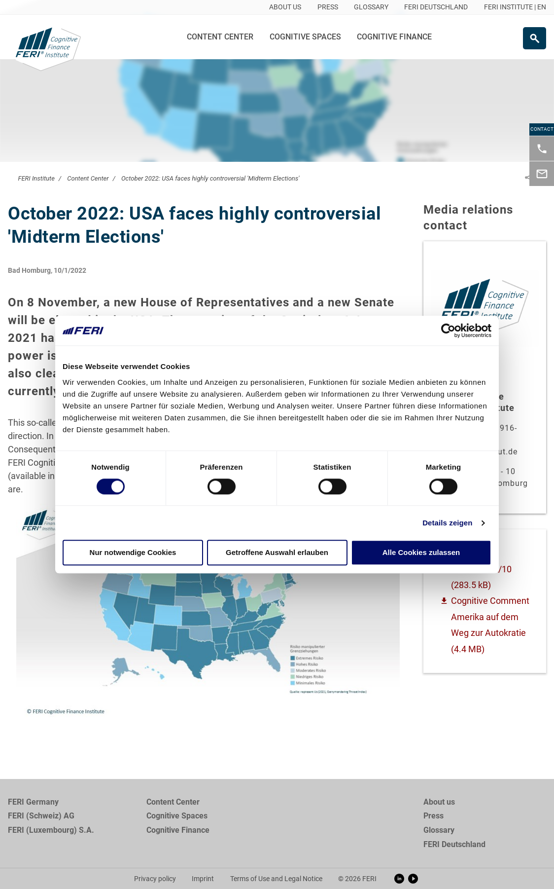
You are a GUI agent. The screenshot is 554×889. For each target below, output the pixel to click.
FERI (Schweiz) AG (41, 815)
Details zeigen (447, 523)
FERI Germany (33, 802)
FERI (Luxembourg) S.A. (51, 830)
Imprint (203, 879)
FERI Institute (36, 178)
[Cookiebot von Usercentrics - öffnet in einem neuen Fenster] (448, 330)
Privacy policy (155, 879)
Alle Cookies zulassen (421, 553)
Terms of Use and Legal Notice (276, 879)
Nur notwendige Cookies (133, 553)
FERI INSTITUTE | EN (515, 7)
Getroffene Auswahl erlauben (277, 553)
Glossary (438, 830)
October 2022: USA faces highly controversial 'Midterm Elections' (210, 178)
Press (433, 815)
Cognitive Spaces (305, 36)
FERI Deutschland (454, 844)
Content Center (220, 36)
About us (439, 802)
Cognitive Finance (394, 36)
